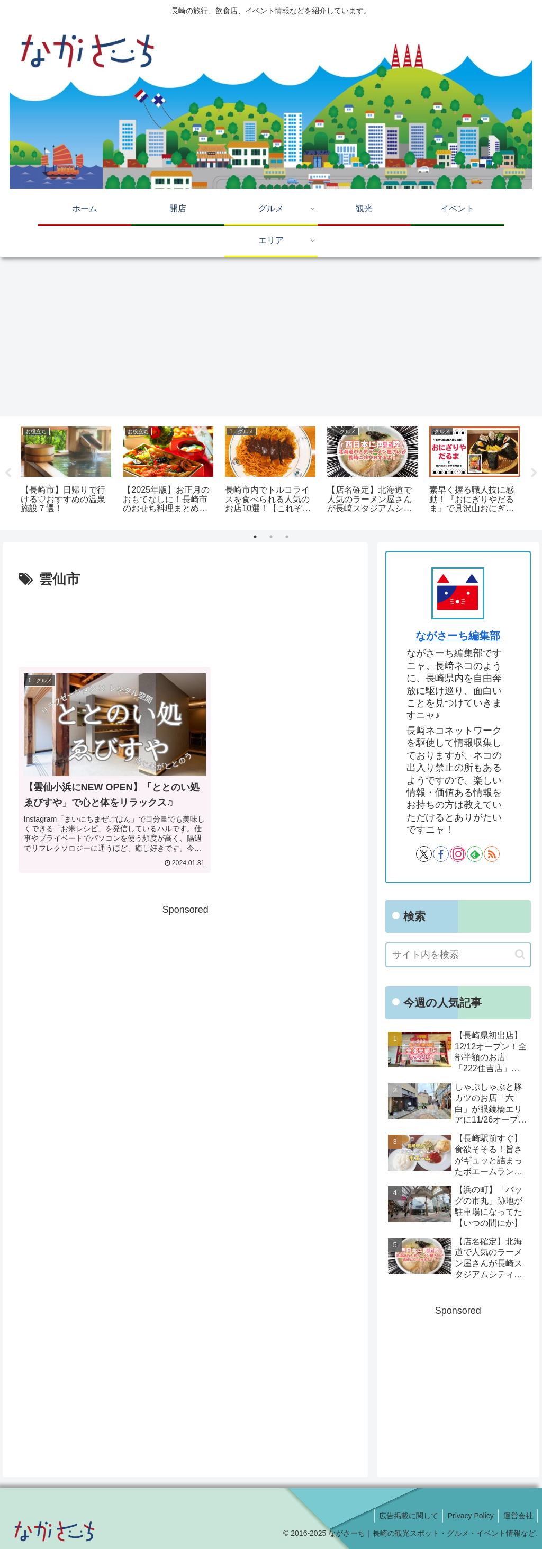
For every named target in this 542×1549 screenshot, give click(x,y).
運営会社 (517, 1515)
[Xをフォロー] (424, 854)
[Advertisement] (271, 337)
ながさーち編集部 (457, 636)
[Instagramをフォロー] (458, 854)
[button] (520, 954)
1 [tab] (255, 536)
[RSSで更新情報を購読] (492, 854)
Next (534, 473)
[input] (457, 954)
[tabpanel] (66, 471)
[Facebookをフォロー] (441, 854)
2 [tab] (271, 536)
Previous (8, 473)
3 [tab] (287, 536)
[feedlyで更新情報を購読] (475, 854)
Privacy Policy (468, 1515)
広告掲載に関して (404, 1515)
